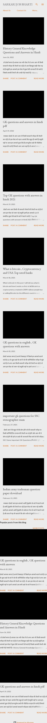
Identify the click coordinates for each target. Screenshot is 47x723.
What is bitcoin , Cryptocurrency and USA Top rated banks (22, 271)
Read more (39, 78)
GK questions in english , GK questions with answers (19, 344)
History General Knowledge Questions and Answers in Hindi (21, 50)
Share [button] (6, 78)
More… (35, 10)
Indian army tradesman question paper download (21, 491)
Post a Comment (19, 78)
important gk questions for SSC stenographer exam (21, 418)
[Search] (36, 4)
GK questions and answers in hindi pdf (22, 686)
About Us (7, 10)
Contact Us (21, 10)
